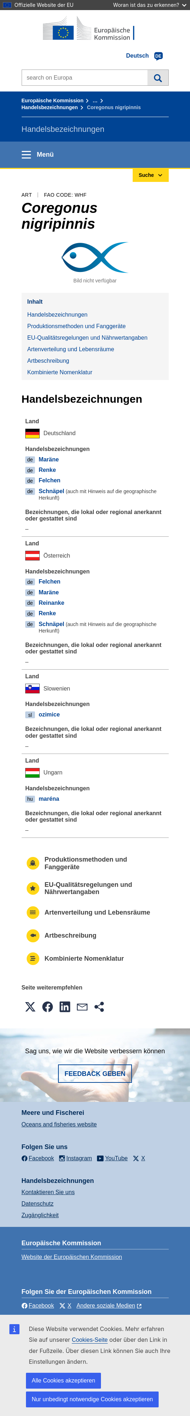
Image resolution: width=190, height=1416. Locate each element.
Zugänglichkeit (40, 1215)
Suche (157, 77)
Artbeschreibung (48, 361)
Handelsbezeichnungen (50, 107)
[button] (30, 1007)
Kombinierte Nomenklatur (60, 372)
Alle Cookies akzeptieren (63, 1380)
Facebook (38, 1306)
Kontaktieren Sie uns (48, 1192)
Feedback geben (95, 1073)
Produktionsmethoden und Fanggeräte (76, 326)
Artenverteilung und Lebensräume (70, 349)
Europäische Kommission (53, 100)
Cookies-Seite (90, 1340)
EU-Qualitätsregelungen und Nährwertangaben (87, 338)
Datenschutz (38, 1204)
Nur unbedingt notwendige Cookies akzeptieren (92, 1399)
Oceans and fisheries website (59, 1124)
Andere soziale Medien (105, 1306)
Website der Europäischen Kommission (72, 1257)
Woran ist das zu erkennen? (149, 5)
